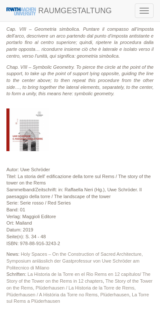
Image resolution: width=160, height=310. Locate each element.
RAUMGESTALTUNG (59, 10)
